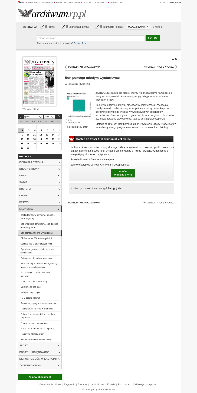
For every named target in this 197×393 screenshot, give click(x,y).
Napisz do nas (97, 384)
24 (28, 143)
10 (28, 135)
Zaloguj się (98, 188)
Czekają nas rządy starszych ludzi (36, 244)
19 (41, 139)
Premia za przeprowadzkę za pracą (37, 328)
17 (28, 139)
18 (34, 139)
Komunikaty (101, 3)
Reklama (82, 384)
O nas (58, 384)
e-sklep (87, 3)
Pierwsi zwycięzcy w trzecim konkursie (39, 303)
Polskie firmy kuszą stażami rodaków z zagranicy (39, 316)
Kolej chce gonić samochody (34, 281)
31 (28, 148)
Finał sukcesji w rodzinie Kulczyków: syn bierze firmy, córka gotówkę (39, 265)
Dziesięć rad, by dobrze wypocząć (36, 258)
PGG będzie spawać (30, 298)
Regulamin (69, 384)
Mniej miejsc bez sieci (31, 287)
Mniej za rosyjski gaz (30, 292)
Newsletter (116, 3)
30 (22, 148)
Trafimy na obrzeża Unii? (32, 334)
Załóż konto (175, 2)
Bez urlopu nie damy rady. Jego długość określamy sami (39, 226)
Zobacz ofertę (79, 43)
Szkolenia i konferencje (40, 3)
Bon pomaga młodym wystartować (37, 233)
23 (22, 143)
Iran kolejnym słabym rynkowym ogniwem (35, 274)
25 (34, 143)
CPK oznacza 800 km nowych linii (36, 238)
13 (47, 135)
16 (22, 139)
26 (41, 143)
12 (41, 135)
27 (47, 143)
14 (53, 135)
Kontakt (111, 384)
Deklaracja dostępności (145, 384)
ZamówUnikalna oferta (123, 173)
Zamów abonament (40, 377)
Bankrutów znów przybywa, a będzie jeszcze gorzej (38, 217)
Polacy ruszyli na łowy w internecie (37, 309)
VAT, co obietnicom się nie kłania (36, 339)
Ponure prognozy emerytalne (34, 323)
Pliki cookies (124, 384)
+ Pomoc (157, 27)
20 (47, 139)
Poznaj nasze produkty (68, 3)
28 (53, 143)
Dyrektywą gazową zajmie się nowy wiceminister (37, 251)
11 (34, 135)
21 (53, 139)
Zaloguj (162, 2)
